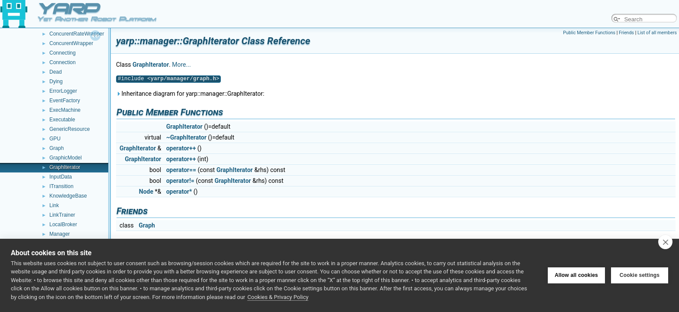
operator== (181, 169)
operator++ (181, 148)
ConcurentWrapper (71, 43)
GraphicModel (65, 158)
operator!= (180, 180)
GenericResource (69, 129)
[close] (665, 241)
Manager (59, 234)
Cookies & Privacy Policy (277, 297)
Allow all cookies (576, 275)
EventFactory (64, 101)
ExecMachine (65, 110)
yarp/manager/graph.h (183, 78)
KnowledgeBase (68, 196)
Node (146, 191)
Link (54, 205)
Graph (56, 148)
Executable (62, 120)
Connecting (62, 53)
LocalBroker (63, 224)
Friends (626, 33)
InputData (60, 177)
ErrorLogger (63, 91)
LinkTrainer (62, 215)
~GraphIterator (186, 137)
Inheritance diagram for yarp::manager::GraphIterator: (190, 93)
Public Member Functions (589, 33)
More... (181, 64)
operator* (179, 191)
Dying (56, 81)
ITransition (61, 186)
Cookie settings (640, 275)
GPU (55, 139)
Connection (62, 62)
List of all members (657, 33)
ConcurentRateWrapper (76, 34)
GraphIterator (64, 167)
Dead (55, 72)
